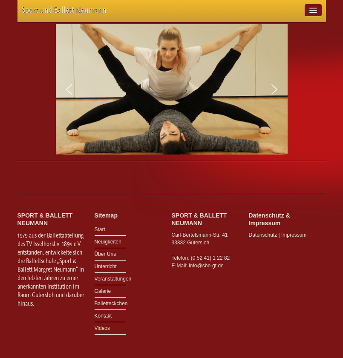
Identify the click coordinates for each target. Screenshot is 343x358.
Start (100, 229)
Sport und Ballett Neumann (64, 10)
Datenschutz (263, 235)
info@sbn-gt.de (206, 266)
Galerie (103, 291)
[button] (69, 89)
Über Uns (105, 254)
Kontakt (103, 316)
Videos (102, 328)
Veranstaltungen (111, 279)
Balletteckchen (111, 303)
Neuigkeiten (108, 242)
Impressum (293, 235)
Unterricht (106, 266)
